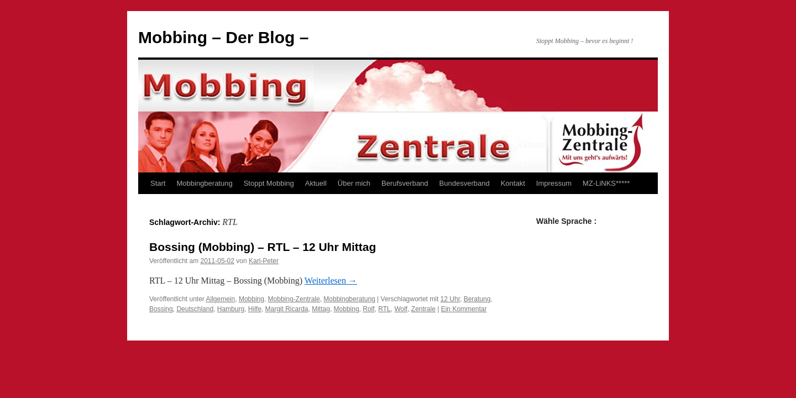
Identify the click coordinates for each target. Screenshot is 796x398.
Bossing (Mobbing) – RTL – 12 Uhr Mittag (262, 246)
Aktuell (316, 183)
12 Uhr (450, 299)
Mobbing (251, 299)
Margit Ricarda (286, 309)
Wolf (400, 309)
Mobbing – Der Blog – (223, 37)
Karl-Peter (264, 261)
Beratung (477, 299)
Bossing (161, 309)
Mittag (321, 309)
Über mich (354, 183)
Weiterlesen (331, 280)
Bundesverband (464, 183)
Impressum (554, 183)
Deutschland (194, 309)
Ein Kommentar (464, 309)
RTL (384, 309)
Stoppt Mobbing (269, 183)
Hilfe (254, 309)
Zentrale (423, 309)
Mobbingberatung (204, 183)
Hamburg (230, 309)
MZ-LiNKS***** (606, 183)
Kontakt (513, 183)
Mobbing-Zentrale (294, 299)
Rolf (368, 309)
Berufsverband (404, 183)
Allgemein (220, 299)
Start (157, 183)
